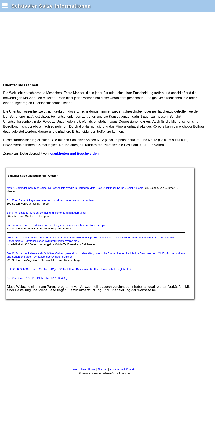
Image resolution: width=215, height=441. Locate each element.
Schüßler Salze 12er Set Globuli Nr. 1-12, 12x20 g (37, 278)
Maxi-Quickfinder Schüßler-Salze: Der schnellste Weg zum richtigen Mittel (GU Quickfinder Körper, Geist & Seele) (75, 187)
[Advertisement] (78, 46)
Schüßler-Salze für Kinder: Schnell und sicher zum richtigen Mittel (46, 212)
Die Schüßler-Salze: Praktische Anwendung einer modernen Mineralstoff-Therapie (56, 225)
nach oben (79, 369)
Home (91, 369)
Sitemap (102, 369)
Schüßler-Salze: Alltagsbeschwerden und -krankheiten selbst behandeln (50, 200)
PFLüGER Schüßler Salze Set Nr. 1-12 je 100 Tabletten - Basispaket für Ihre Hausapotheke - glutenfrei (69, 269)
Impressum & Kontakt (122, 369)
